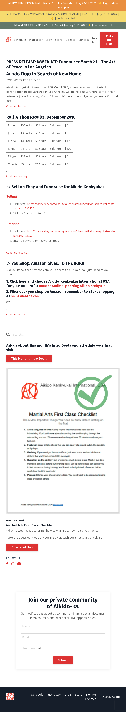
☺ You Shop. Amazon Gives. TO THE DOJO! (50, 268)
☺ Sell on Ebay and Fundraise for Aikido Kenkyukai (61, 191)
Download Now (22, 552)
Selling (12, 200)
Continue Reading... (17, 109)
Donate (70, 41)
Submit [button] (63, 665)
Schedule (20, 41)
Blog (49, 41)
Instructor (36, 41)
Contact (83, 41)
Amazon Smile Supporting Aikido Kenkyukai (76, 290)
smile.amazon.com (27, 300)
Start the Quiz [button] (109, 41)
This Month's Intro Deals (29, 363)
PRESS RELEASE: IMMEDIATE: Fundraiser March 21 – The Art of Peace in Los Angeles (59, 66)
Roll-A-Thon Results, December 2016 (45, 120)
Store (58, 41)
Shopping (13, 228)
